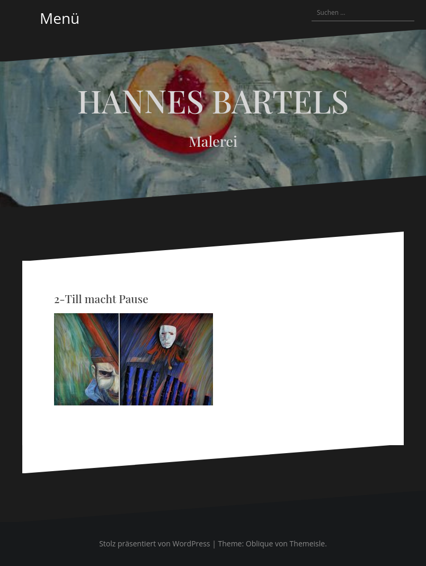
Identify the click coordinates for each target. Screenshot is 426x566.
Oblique (259, 543)
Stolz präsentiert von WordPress (154, 543)
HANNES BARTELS (213, 100)
